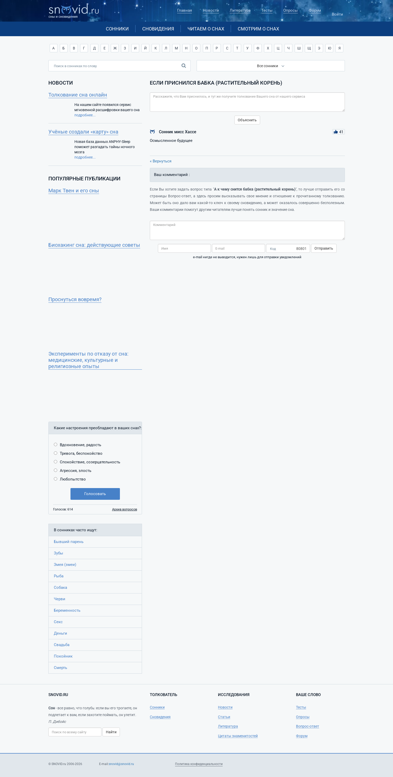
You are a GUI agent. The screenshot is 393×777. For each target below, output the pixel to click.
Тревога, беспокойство (81, 453)
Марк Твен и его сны (73, 190)
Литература (240, 10)
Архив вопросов (124, 509)
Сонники (117, 28)
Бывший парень (68, 541)
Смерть (60, 667)
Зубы (58, 553)
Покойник (63, 656)
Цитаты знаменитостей (238, 736)
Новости (211, 10)
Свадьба (61, 644)
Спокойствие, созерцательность (90, 462)
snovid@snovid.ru (121, 764)
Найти (111, 732)
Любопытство (73, 479)
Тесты (267, 10)
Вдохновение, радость (80, 445)
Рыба (58, 576)
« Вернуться (160, 161)
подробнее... (85, 115)
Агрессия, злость (75, 470)
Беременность (67, 610)
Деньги (60, 633)
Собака (60, 587)
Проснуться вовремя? (74, 299)
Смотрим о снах (258, 28)
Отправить (323, 248)
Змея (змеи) (65, 564)
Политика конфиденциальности (199, 764)
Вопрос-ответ (307, 726)
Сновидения (158, 28)
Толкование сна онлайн (77, 95)
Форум (315, 10)
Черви (59, 599)
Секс (58, 622)
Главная (184, 10)
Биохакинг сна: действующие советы (94, 245)
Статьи (224, 717)
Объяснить (247, 120)
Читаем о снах (206, 28)
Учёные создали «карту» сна (83, 132)
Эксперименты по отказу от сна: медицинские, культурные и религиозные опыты (88, 360)
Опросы (290, 10)
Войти (337, 12)
